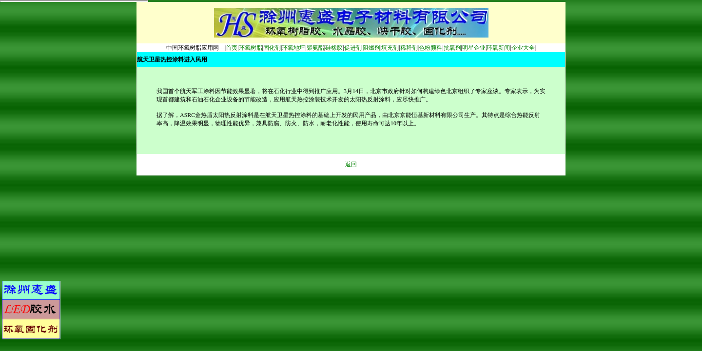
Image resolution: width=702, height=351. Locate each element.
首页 (231, 47)
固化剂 (272, 47)
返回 (351, 164)
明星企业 (474, 47)
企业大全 (523, 47)
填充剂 (390, 47)
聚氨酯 (315, 47)
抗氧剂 (452, 47)
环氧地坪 (293, 47)
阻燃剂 (371, 47)
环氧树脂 (250, 47)
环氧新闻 (498, 47)
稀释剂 (409, 47)
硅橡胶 (334, 47)
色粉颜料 (430, 47)
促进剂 (353, 47)
